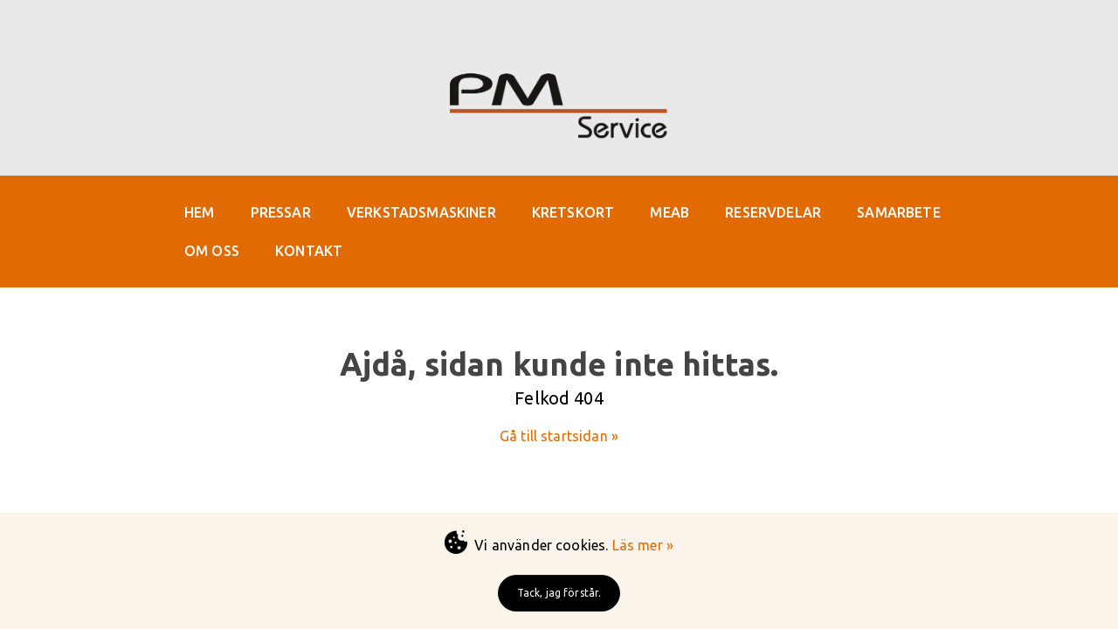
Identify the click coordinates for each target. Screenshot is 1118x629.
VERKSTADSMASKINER (421, 212)
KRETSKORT (573, 212)
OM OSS (211, 251)
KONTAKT (308, 251)
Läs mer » (642, 545)
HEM (199, 212)
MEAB (669, 212)
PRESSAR (281, 212)
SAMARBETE (898, 212)
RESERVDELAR (773, 212)
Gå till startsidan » (559, 436)
